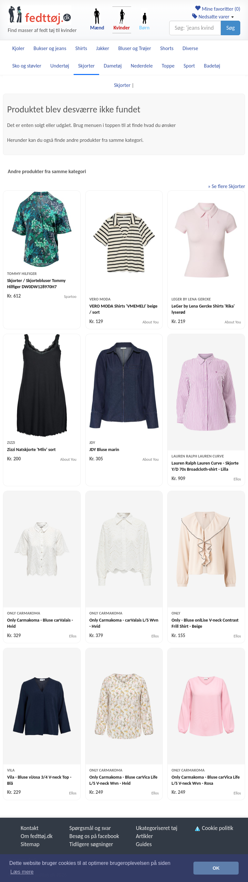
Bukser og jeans (50, 48)
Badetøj (212, 66)
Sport (189, 66)
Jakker (102, 48)
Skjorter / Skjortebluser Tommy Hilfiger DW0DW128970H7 (36, 283)
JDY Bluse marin (104, 449)
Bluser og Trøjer (134, 48)
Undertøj (59, 66)
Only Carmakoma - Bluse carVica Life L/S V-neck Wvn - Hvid (123, 780)
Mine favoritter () (217, 9)
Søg (230, 27)
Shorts (166, 48)
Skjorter (86, 66)
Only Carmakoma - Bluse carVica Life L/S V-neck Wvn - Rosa (205, 780)
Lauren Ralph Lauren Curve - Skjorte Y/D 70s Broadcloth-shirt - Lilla (205, 466)
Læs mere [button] (22, 872)
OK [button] (216, 868)
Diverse (190, 48)
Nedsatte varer (213, 17)
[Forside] (39, 15)
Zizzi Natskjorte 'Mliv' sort (31, 449)
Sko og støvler (26, 66)
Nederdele (142, 66)
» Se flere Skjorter (226, 186)
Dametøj (113, 66)
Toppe (168, 66)
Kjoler (18, 48)
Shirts (81, 48)
